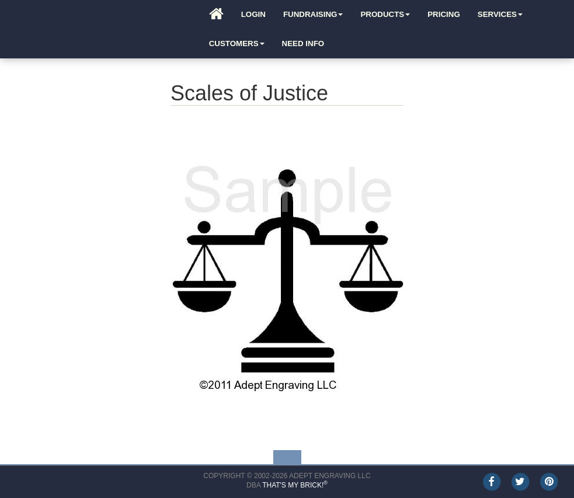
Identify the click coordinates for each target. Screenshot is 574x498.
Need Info (303, 43)
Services (500, 14)
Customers (237, 43)
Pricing (443, 14)
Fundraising (313, 14)
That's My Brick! (295, 485)
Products (385, 14)
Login (253, 14)
